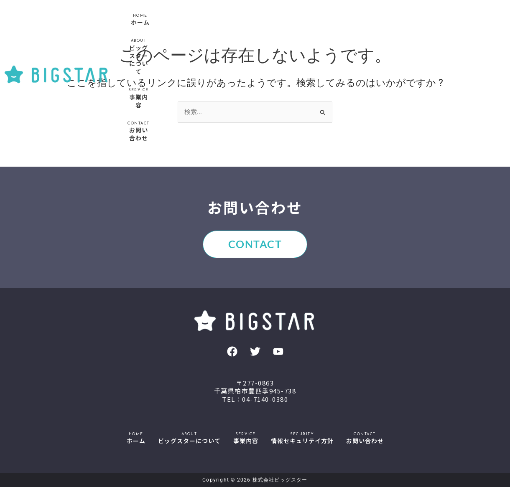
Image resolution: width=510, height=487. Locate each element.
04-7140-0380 (265, 399)
